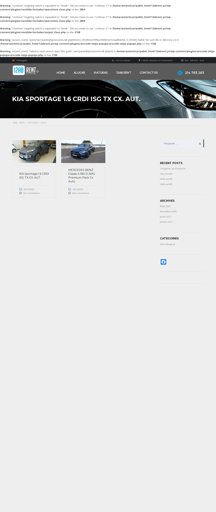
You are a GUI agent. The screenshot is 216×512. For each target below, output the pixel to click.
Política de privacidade (126, 499)
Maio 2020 (165, 206)
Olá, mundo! (166, 173)
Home (61, 72)
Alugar (79, 72)
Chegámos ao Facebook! (173, 168)
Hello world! (166, 178)
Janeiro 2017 (166, 221)
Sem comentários (31, 193)
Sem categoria (167, 244)
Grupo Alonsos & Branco (128, 494)
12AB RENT (123, 72)
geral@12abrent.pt (78, 495)
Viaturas (101, 72)
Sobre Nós (120, 489)
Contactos (149, 72)
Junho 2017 (165, 216)
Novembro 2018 (168, 211)
